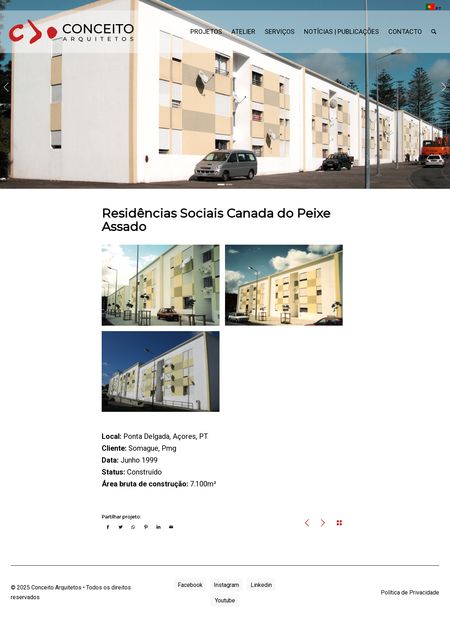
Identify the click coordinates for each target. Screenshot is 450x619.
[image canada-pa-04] (286, 288)
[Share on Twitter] (120, 526)
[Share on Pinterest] (146, 526)
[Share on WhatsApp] (133, 526)
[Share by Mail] (171, 526)
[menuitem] (431, 7)
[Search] (434, 31)
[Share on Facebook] (108, 526)
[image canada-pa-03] (163, 288)
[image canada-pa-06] (163, 374)
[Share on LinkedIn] (158, 526)
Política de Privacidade (410, 592)
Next (443, 87)
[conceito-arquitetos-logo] (71, 31)
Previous (6, 87)
